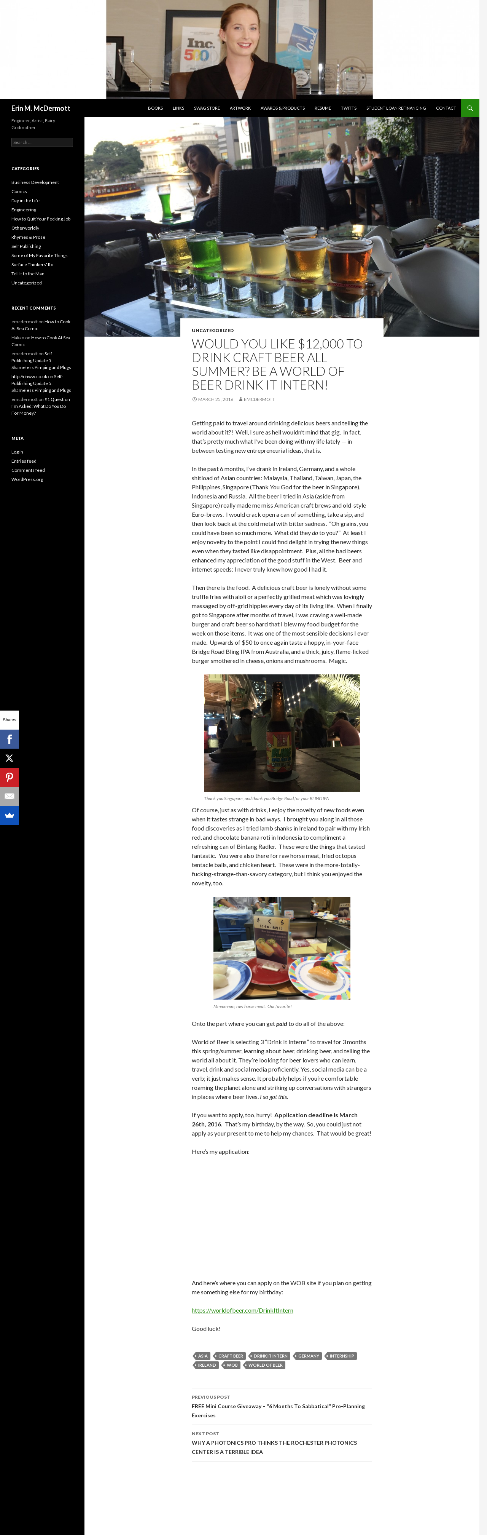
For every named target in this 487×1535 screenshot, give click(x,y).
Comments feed (28, 470)
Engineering (23, 209)
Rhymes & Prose (28, 237)
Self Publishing (26, 246)
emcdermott (259, 399)
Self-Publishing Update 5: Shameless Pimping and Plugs (41, 360)
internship (342, 1355)
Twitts (348, 107)
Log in (17, 452)
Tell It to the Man (28, 273)
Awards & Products (283, 107)
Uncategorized (213, 330)
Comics (19, 191)
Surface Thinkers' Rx (32, 264)
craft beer (230, 1355)
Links (178, 107)
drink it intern (271, 1355)
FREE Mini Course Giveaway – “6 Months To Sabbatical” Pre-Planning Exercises (282, 1405)
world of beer (265, 1364)
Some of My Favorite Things (39, 255)
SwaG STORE (207, 107)
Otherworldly (25, 228)
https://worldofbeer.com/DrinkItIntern (242, 1310)
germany (308, 1355)
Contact (446, 107)
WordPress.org (27, 479)
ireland (207, 1364)
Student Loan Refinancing (396, 107)
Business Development (35, 182)
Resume (323, 107)
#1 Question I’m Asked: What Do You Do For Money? (40, 406)
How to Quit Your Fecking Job (40, 219)
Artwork (240, 107)
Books (155, 107)
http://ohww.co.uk (29, 376)
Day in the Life (25, 200)
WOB (232, 1364)
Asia (203, 1355)
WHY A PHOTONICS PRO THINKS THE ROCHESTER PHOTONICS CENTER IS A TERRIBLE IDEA (282, 1442)
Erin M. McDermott (40, 108)
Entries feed (24, 461)
